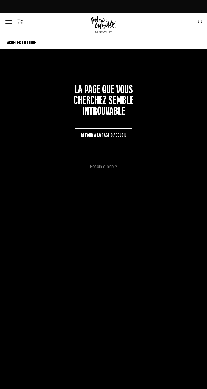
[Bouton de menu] (9, 22)
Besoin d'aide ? (103, 166)
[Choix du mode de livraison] (20, 22)
